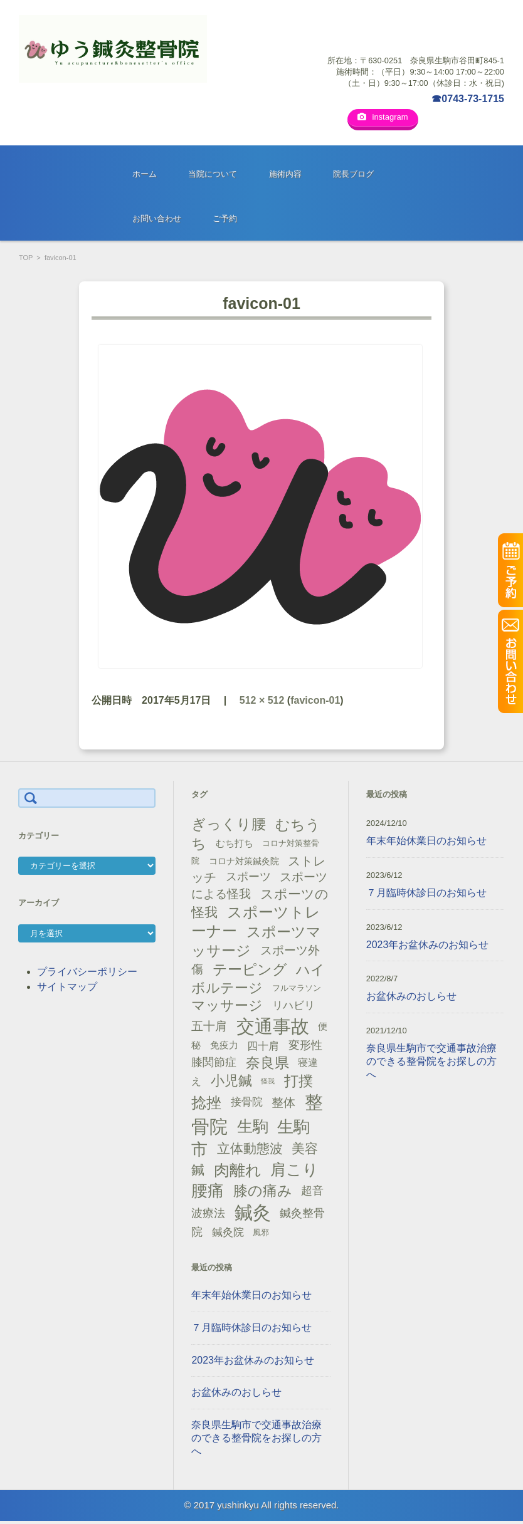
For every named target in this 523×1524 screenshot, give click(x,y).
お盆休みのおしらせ (236, 1394)
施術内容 (285, 176)
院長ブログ (353, 176)
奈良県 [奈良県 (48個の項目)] (267, 1065)
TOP (26, 260)
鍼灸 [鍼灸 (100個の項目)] (253, 1215)
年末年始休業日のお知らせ (251, 1297)
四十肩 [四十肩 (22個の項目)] (263, 1047)
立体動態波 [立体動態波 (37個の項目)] (250, 1151)
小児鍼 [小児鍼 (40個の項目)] (231, 1083)
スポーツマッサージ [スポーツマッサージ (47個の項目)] (255, 944)
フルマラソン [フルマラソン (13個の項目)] (296, 990)
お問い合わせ (156, 221)
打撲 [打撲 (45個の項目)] (298, 1083)
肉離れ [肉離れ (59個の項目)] (238, 1172)
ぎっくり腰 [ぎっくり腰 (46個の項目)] (228, 826)
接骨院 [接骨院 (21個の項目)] (247, 1104)
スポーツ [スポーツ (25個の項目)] (248, 879)
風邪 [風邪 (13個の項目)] (261, 1235)
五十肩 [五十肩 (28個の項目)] (209, 1028)
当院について (212, 176)
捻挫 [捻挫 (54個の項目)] (206, 1104)
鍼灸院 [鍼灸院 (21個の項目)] (228, 1234)
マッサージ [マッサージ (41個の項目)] (227, 1008)
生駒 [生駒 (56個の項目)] (252, 1128)
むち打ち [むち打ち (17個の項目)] (234, 845)
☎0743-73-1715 (467, 98)
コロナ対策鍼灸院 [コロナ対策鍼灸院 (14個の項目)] (244, 864)
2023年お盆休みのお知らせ (252, 1362)
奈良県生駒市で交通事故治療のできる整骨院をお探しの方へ (256, 1440)
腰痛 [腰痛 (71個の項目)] (207, 1193)
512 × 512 (262, 702)
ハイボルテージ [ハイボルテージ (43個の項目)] (258, 981)
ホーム (144, 176)
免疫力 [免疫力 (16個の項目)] (224, 1048)
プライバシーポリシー (87, 973)
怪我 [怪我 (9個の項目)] (268, 1083)
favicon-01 (315, 702)
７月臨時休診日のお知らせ (251, 1329)
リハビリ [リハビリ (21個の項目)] (293, 1008)
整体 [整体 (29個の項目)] (283, 1104)
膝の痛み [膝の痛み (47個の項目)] (262, 1193)
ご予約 (225, 221)
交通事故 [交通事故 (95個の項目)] (272, 1028)
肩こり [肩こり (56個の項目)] (294, 1172)
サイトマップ (67, 988)
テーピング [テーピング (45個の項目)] (250, 971)
